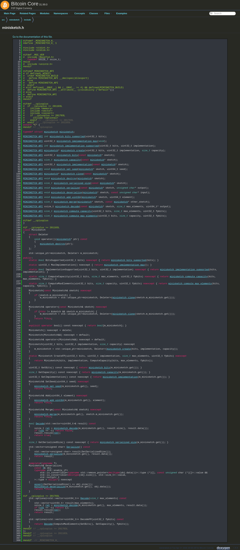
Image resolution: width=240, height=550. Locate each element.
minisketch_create (73, 150)
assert (38, 484)
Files (108, 13)
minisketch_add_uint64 (66, 197)
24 (17, 94)
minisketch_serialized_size (72, 183)
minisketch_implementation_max (77, 141)
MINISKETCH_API (33, 136)
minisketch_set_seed (64, 169)
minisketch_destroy (63, 178)
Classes (94, 13)
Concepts (79, 13)
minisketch (14, 20)
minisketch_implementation (74, 164)
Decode (40, 423)
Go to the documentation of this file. (33, 36)
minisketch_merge (65, 201)
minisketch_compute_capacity (73, 211)
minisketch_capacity (67, 159)
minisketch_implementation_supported (74, 145)
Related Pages (28, 13)
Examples (121, 13)
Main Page (9, 13)
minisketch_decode (67, 206)
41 (17, 131)
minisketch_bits (67, 155)
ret (47, 428)
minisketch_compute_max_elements (75, 215)
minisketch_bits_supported (67, 136)
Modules (44, 13)
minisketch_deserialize (66, 192)
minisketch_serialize (65, 187)
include (27, 20)
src (3, 20)
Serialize (72, 447)
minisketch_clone (72, 173)
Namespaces (62, 13)
